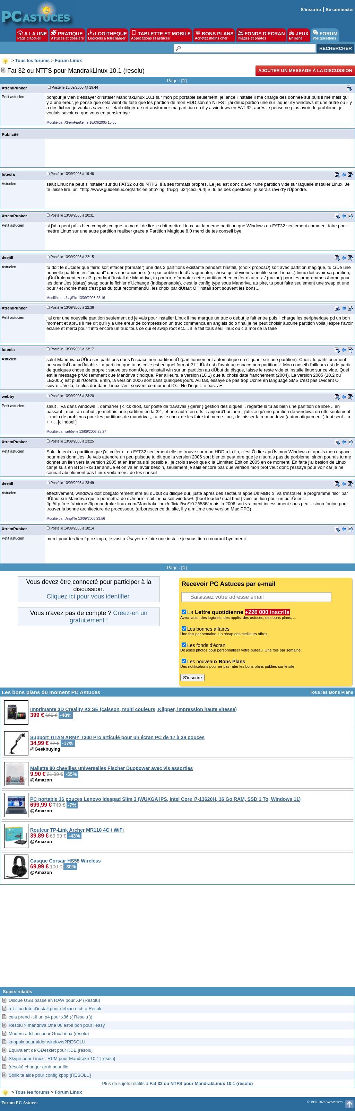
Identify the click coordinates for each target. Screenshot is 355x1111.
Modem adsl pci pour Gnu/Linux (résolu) (49, 1033)
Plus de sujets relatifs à (177, 1083)
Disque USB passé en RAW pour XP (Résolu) (54, 1000)
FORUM (325, 35)
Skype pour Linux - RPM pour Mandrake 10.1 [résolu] (62, 1058)
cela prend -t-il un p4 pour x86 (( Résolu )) (50, 1017)
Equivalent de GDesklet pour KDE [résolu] (51, 1050)
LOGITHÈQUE (107, 35)
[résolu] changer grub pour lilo (38, 1066)
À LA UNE (32, 35)
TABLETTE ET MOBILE (161, 35)
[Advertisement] (177, 938)
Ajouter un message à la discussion (305, 70)
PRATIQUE (67, 35)
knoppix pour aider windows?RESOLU (47, 1041)
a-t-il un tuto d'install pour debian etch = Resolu (56, 1008)
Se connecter (340, 9)
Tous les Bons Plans (331, 692)
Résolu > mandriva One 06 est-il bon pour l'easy (57, 1025)
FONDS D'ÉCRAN (261, 35)
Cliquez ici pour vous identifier (87, 596)
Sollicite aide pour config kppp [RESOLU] (50, 1075)
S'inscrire (311, 9)
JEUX (298, 35)
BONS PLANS (214, 35)
